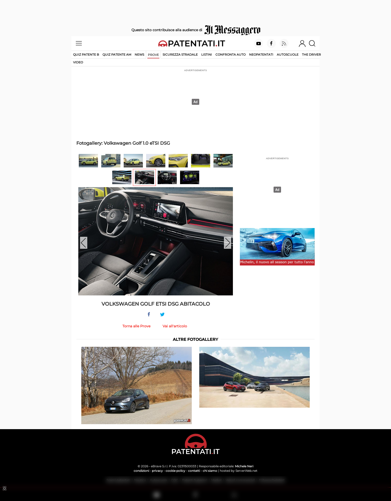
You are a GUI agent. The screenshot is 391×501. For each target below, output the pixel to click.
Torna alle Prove (136, 326)
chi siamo (210, 471)
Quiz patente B (86, 54)
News (139, 54)
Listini (206, 54)
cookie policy (175, 471)
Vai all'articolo (175, 326)
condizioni (141, 471)
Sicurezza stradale (180, 54)
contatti (194, 471)
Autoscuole (287, 54)
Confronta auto (230, 54)
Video (78, 62)
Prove (153, 55)
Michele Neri (244, 466)
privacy (157, 471)
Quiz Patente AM (116, 54)
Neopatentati (261, 54)
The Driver (311, 54)
